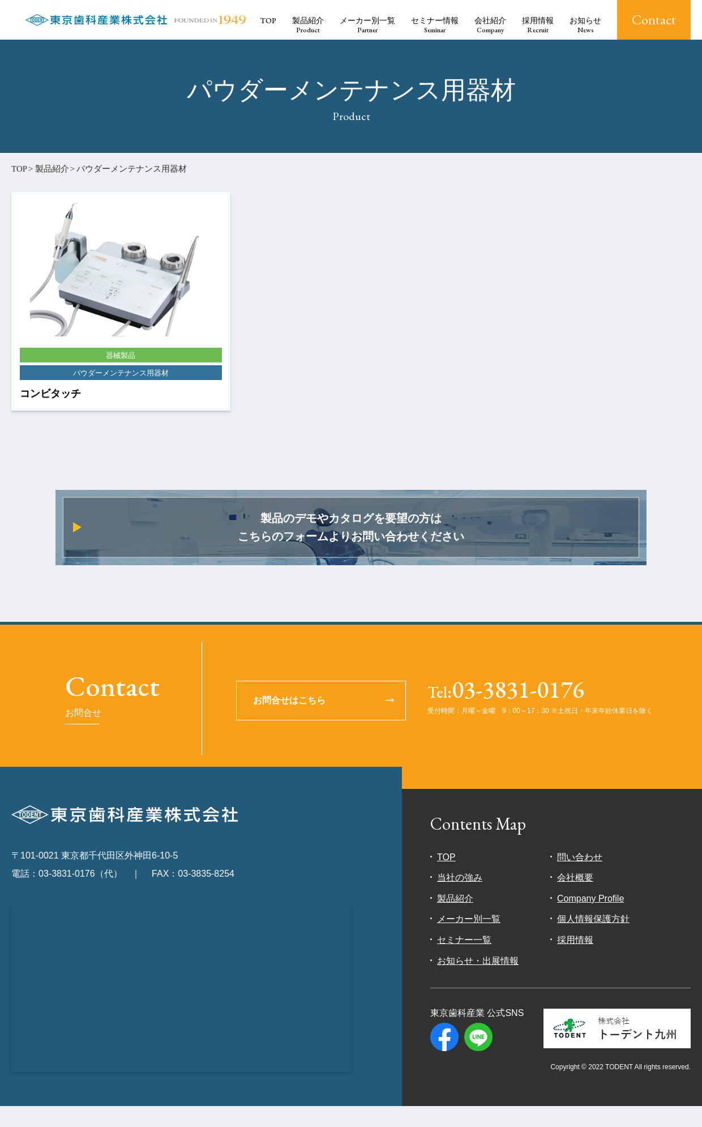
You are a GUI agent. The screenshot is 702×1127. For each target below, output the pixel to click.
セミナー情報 (435, 25)
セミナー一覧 (464, 961)
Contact (654, 19)
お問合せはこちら (290, 721)
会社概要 (575, 899)
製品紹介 (308, 25)
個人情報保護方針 (593, 940)
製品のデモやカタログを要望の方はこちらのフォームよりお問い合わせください (351, 538)
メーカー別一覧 (367, 25)
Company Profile (590, 919)
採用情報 (538, 25)
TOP (268, 20)
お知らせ (585, 25)
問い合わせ (579, 878)
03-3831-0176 (505, 712)
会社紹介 (490, 25)
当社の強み (459, 899)
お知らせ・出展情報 (478, 982)
